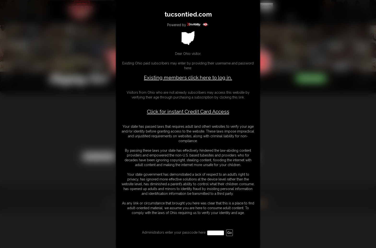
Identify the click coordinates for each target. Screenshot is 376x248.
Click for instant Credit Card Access (188, 111)
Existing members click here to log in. (188, 78)
